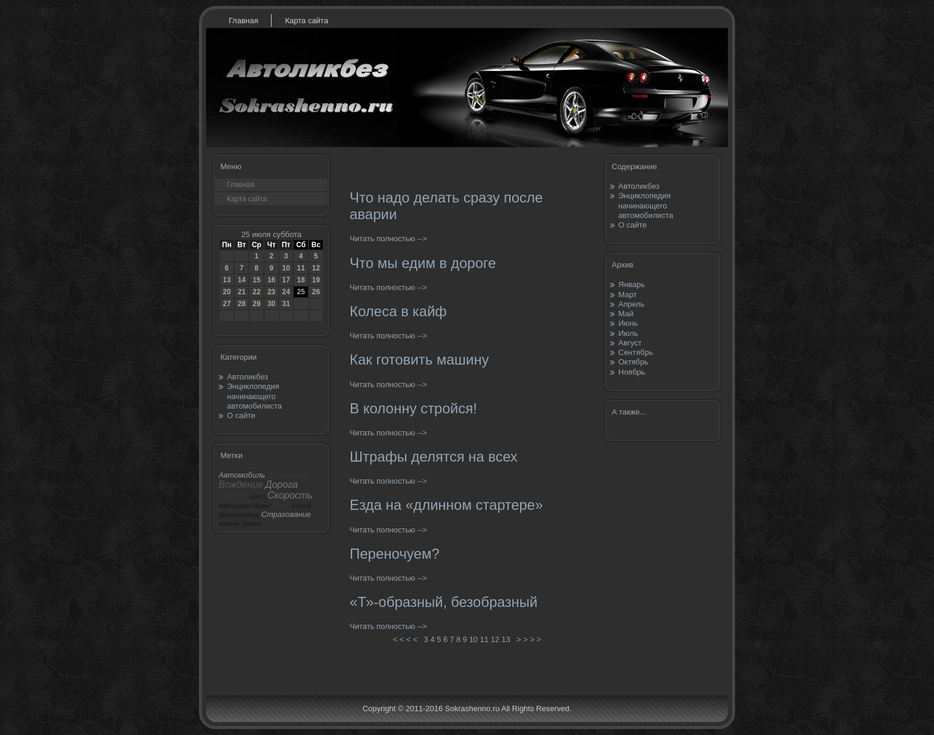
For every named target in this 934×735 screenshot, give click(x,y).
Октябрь (633, 361)
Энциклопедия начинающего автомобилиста (254, 396)
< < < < (405, 639)
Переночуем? (395, 554)
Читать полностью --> (388, 238)
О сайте (241, 415)
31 (285, 304)
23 (271, 292)
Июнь (628, 323)
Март (627, 294)
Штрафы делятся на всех (434, 457)
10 (285, 268)
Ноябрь (631, 372)
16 (271, 280)
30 (271, 304)
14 (241, 280)
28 (241, 304)
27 (227, 304)
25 (300, 292)
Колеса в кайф (398, 311)
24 (285, 292)
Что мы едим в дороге (423, 263)
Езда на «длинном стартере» (446, 505)
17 (285, 280)
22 (256, 292)
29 (256, 304)
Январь (631, 284)
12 (316, 268)
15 (256, 280)
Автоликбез (247, 376)
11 (300, 268)
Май (625, 313)
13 (227, 280)
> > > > (529, 639)
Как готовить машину (419, 359)
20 (227, 292)
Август (630, 342)
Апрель (631, 304)
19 (316, 280)
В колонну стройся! (413, 408)
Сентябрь (635, 352)
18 (300, 280)
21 (241, 292)
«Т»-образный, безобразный (444, 602)
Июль (628, 333)
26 (316, 292)
